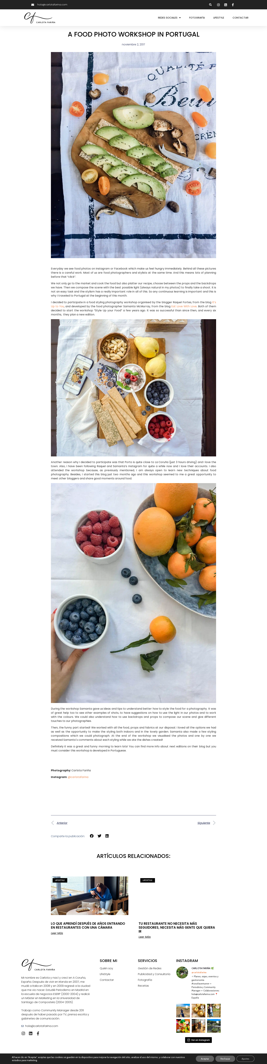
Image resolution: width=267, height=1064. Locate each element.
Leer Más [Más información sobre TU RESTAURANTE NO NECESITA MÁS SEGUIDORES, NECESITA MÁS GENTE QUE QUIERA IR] (145, 937)
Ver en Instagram (198, 1040)
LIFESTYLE (218, 17)
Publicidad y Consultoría (154, 974)
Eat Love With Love (184, 306)
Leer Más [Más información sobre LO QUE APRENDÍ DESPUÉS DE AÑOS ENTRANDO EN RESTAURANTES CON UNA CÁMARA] (57, 933)
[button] (210, 4)
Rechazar (225, 1058)
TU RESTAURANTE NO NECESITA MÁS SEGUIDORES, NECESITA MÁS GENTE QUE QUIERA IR (177, 927)
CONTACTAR (240, 17)
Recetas (143, 986)
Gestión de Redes (149, 968)
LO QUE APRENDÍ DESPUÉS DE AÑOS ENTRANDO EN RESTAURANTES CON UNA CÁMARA (88, 925)
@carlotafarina (78, 777)
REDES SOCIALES (169, 18)
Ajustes (245, 1058)
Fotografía (145, 980)
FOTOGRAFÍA (197, 17)
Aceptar (205, 1058)
